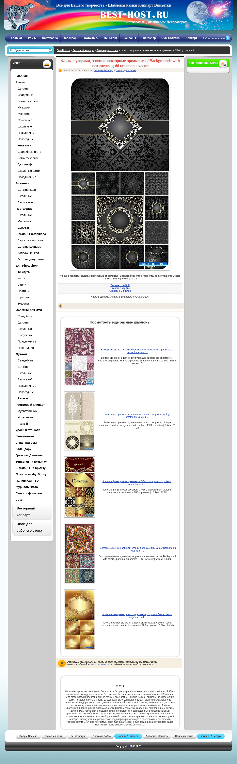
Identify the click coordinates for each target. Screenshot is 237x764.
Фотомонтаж (25, 436)
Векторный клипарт (83, 50)
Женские (24, 113)
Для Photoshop (27, 265)
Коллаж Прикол (28, 253)
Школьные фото (29, 170)
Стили (22, 284)
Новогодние (26, 139)
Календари (70, 38)
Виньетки (110, 38)
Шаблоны (129, 38)
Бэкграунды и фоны (107, 50)
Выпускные (25, 202)
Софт (20, 499)
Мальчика (24, 221)
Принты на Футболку (31, 474)
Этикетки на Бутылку (31, 461)
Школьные (25, 126)
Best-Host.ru (63, 50)
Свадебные (25, 94)
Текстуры (24, 272)
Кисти (21, 278)
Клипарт (191, 38)
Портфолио (50, 38)
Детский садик (27, 189)
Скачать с (120, 285)
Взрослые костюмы (31, 240)
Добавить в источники (214, 38)
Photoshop (148, 38)
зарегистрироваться (101, 664)
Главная (17, 38)
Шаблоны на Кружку (31, 468)
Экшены (23, 303)
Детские (23, 88)
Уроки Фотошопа (28, 430)
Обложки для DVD (29, 309)
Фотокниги (91, 38)
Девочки (23, 227)
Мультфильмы (27, 411)
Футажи (21, 354)
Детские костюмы (29, 246)
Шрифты (23, 297)
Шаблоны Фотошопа (31, 234)
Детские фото (27, 164)
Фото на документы (31, 259)
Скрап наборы (26, 442)
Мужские (24, 107)
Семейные (25, 120)
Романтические (28, 101)
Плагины (24, 290)
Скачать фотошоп (29, 493)
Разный (23, 423)
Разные (23, 398)
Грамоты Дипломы (29, 455)
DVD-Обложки (170, 38)
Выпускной (25, 379)
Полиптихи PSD (27, 480)
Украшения (25, 417)
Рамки (32, 38)
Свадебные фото (29, 151)
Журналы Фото (27, 487)
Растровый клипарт (30, 404)
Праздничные (27, 132)
